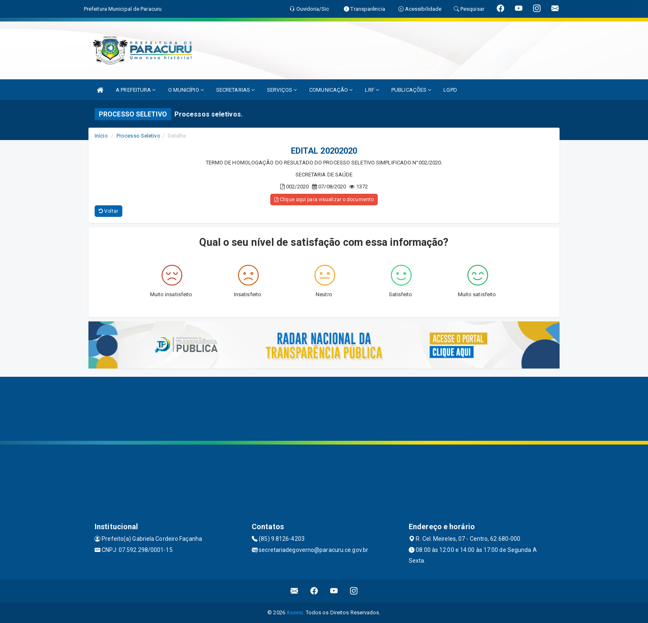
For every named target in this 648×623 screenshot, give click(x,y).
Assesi (294, 612)
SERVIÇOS (282, 90)
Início (101, 136)
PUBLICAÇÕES (411, 90)
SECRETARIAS (235, 90)
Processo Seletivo (138, 136)
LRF (372, 90)
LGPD (450, 90)
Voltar (108, 211)
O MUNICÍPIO (186, 90)
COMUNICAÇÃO (331, 90)
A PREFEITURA (135, 90)
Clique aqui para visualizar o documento (324, 199)
